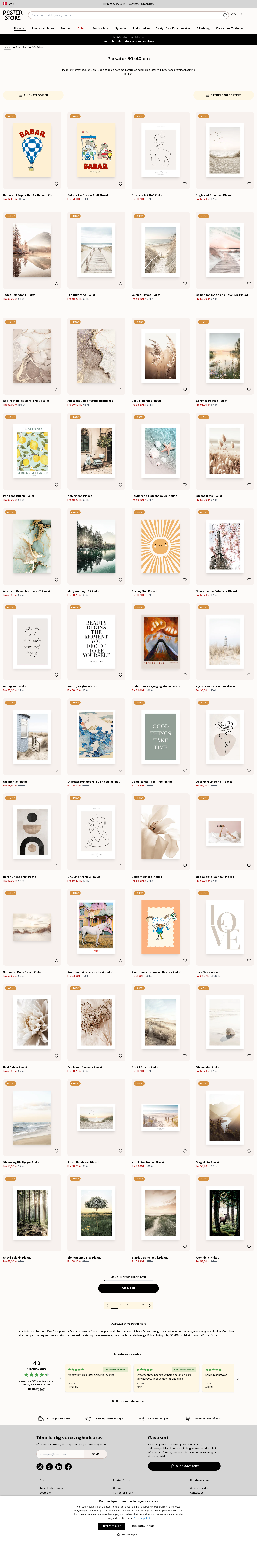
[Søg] (225, 15)
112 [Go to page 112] (143, 1305)
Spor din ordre (199, 1488)
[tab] (233, 15)
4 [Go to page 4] (135, 1305)
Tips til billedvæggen (52, 1488)
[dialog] (128, 1518)
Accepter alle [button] (112, 1526)
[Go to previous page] (107, 1305)
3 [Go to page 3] (127, 1305)
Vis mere (128, 1288)
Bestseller (46, 1492)
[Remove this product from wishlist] (56, 184)
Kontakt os (197, 1492)
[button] (128, 1534)
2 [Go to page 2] (121, 1305)
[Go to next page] (149, 1305)
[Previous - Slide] (60, 1378)
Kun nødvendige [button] (143, 1526)
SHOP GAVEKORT (184, 1466)
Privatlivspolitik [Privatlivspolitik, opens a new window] (141, 1518)
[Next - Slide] (238, 1378)
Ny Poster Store (123, 1492)
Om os (117, 1488)
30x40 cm (38, 47)
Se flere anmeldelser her (128, 1401)
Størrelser (22, 47)
